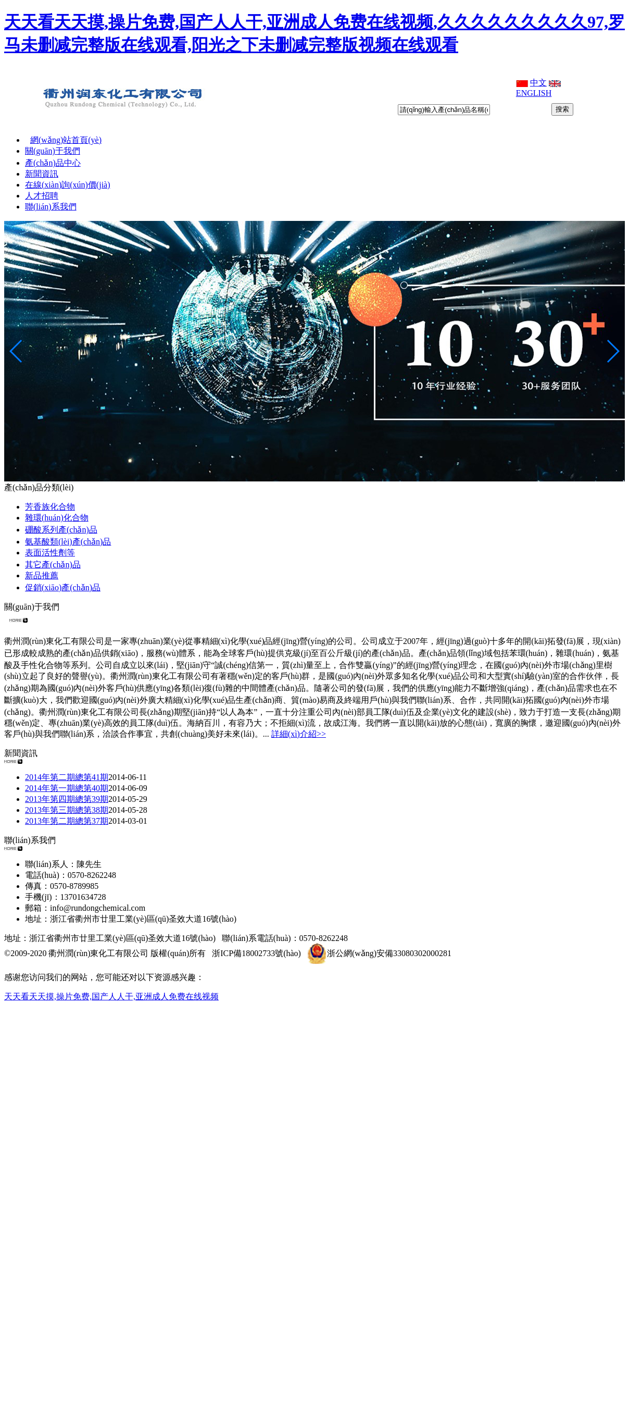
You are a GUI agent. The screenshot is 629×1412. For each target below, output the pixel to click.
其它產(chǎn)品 (53, 564)
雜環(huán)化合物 (57, 517)
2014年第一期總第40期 (66, 788)
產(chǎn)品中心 (53, 162)
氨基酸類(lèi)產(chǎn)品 (68, 541)
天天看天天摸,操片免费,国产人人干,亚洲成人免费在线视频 (111, 996)
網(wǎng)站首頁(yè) (66, 139)
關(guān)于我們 (52, 150)
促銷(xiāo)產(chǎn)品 (62, 587)
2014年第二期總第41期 (66, 777)
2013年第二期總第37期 (66, 820)
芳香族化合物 (50, 506)
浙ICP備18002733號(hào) (256, 953)
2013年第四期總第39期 (66, 799)
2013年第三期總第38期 (66, 810)
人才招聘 (41, 195)
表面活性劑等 (50, 552)
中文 (538, 82)
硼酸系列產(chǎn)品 (61, 529)
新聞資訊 (41, 173)
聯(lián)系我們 (51, 206)
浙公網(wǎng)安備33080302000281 (379, 953)
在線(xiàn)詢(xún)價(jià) (67, 184)
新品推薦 (41, 575)
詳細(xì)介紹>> (298, 733)
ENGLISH (533, 93)
